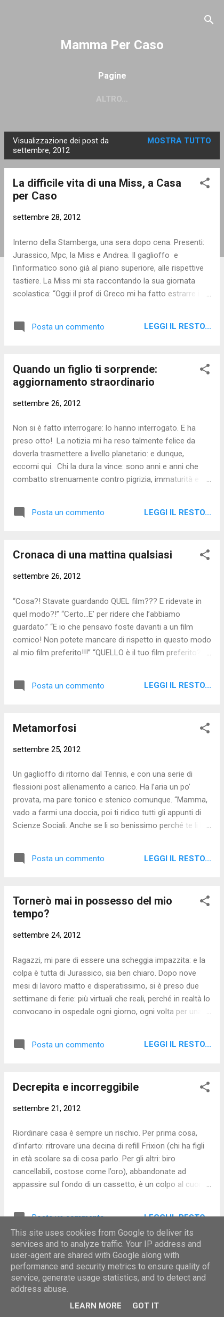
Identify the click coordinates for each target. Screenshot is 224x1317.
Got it (145, 1306)
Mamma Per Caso (112, 44)
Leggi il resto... (177, 326)
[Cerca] (209, 21)
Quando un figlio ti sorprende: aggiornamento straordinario (85, 375)
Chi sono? (169, 99)
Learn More (96, 1306)
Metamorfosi (44, 728)
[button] (204, 185)
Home (45, 99)
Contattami (102, 99)
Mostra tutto (179, 141)
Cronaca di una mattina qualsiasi (92, 554)
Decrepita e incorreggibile (76, 1087)
